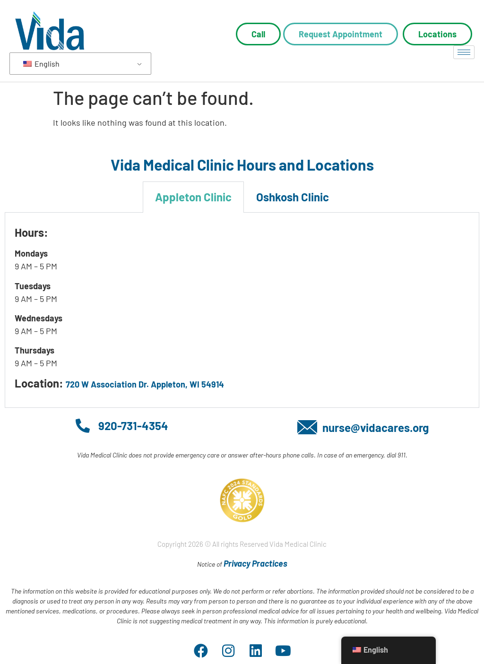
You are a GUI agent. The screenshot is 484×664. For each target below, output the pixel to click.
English (41, 63)
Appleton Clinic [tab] (193, 197)
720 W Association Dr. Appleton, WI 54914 (145, 384)
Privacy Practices (255, 563)
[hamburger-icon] (464, 52)
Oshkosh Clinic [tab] (292, 197)
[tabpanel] (242, 310)
